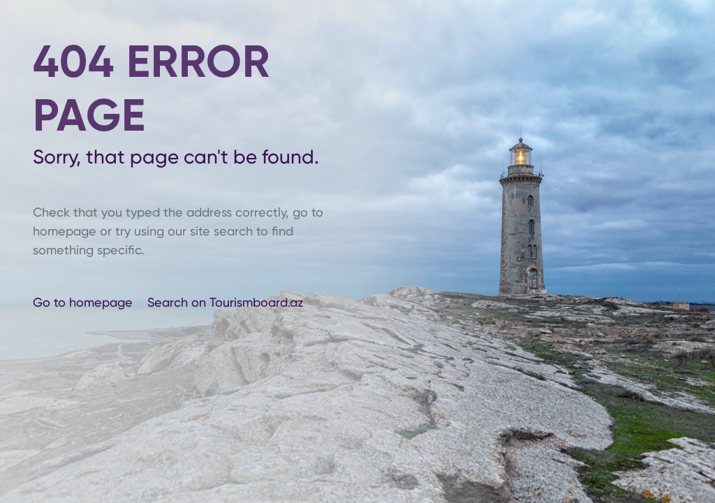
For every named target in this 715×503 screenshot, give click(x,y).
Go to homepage (84, 302)
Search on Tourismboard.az (225, 302)
